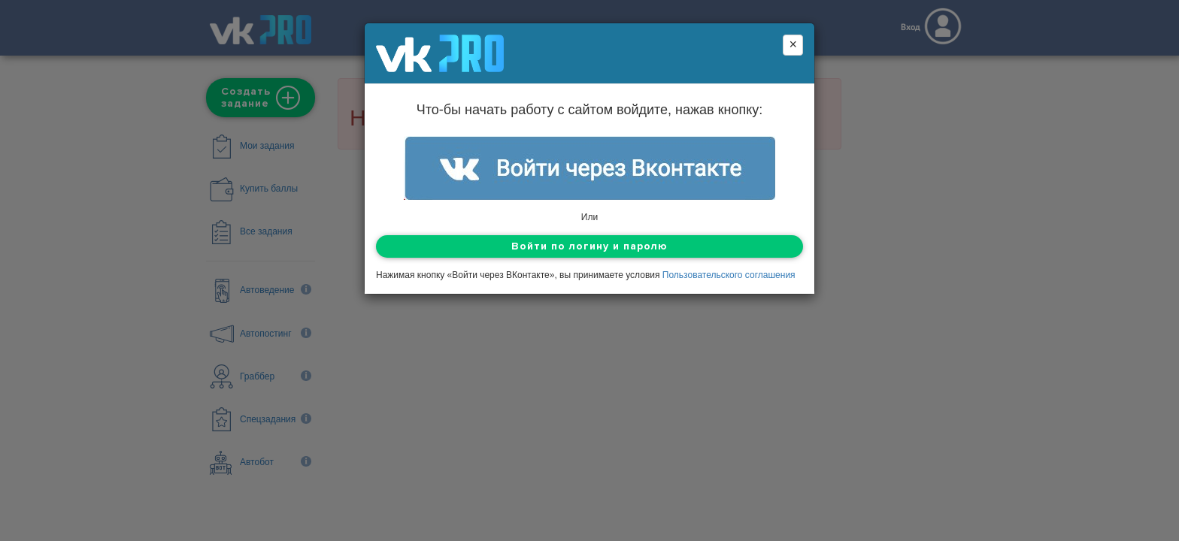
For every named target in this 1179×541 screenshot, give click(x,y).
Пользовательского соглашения (729, 275)
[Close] (793, 45)
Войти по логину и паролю (589, 246)
